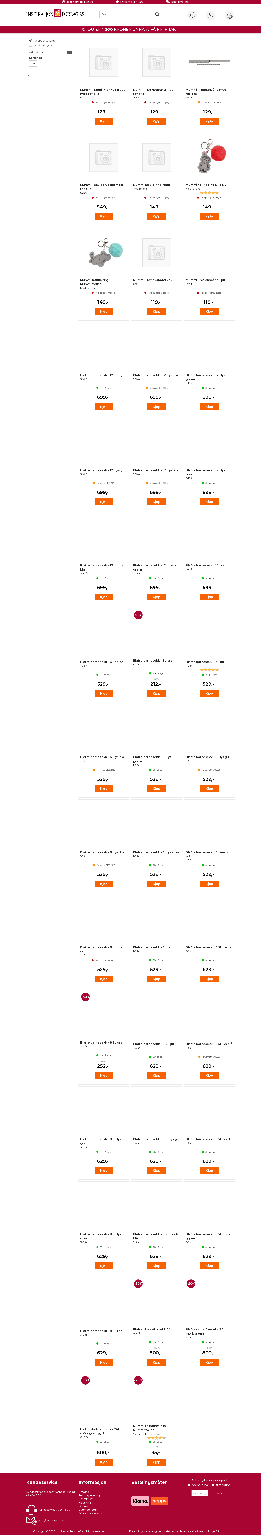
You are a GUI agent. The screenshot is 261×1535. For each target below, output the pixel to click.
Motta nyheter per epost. (209, 1480)
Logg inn (211, 15)
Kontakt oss (86, 1499)
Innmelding (199, 1485)
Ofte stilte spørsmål (91, 1513)
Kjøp (104, 121)
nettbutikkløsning (168, 1531)
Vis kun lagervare (45, 45)
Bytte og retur (88, 1509)
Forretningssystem (141, 1531)
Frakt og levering (89, 1495)
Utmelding (223, 1485)
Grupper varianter (45, 40)
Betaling (84, 1491)
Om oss (83, 1506)
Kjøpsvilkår (85, 1502)
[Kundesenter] (192, 15)
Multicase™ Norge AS (205, 1531)
